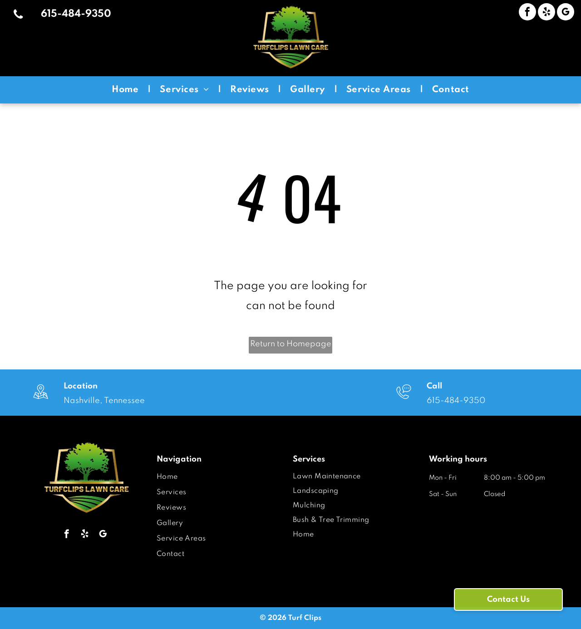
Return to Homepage (290, 344)
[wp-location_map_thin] (40, 400)
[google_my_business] (565, 13)
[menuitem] (127, 89)
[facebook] (527, 13)
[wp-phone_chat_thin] (404, 400)
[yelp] (546, 13)
